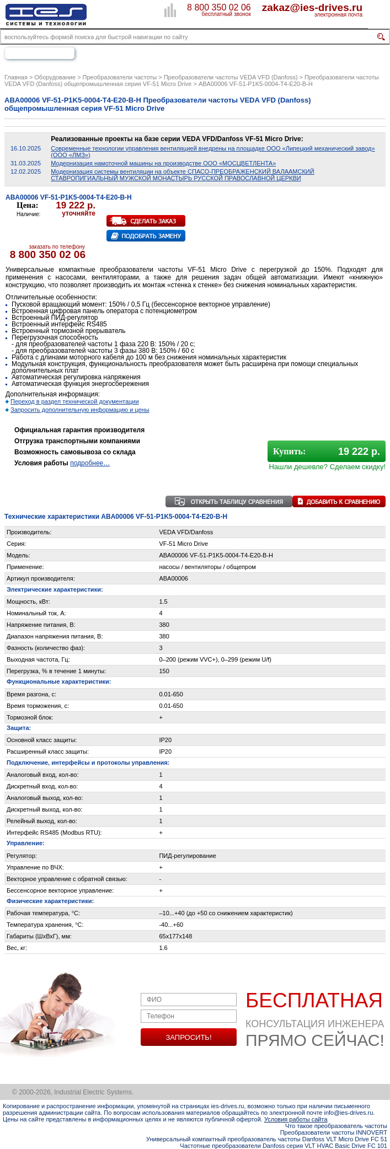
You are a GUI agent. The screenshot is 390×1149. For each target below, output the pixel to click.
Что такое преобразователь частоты (336, 1126)
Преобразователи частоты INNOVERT (333, 1132)
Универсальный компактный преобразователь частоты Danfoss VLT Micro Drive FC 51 (266, 1139)
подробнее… (90, 463)
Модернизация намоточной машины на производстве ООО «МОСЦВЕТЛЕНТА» (163, 163)
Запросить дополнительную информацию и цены (79, 409)
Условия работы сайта (296, 1119)
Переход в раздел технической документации (74, 401)
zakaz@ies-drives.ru (312, 7)
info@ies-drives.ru (348, 1112)
